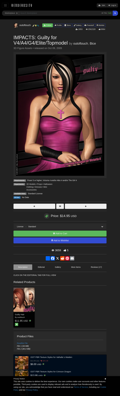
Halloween (48, 184)
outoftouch (80, 43)
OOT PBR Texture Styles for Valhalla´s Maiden (51, 357)
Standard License (35, 193)
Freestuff (89, 25)
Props (39, 184)
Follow (47, 25)
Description (23, 267)
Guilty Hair (19, 314)
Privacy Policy (32, 390)
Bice (93, 43)
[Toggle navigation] (5, 5)
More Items (76, 267)
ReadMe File (22, 343)
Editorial (41, 267)
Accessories (31, 190)
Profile (58, 25)
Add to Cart (60, 233)
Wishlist (100, 25)
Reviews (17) (96, 267)
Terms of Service (81, 387)
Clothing (29, 187)
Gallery (78, 25)
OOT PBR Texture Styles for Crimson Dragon (50, 371)
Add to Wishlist (59, 240)
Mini (45, 187)
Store (68, 25)
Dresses (38, 187)
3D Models (30, 184)
